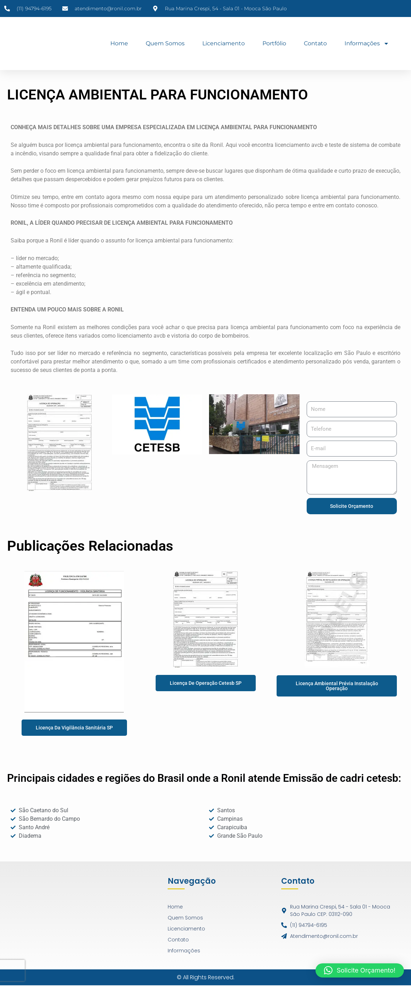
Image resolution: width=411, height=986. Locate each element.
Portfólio (274, 43)
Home (119, 43)
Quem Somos (165, 43)
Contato (315, 43)
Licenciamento (223, 43)
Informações (367, 43)
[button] (360, 970)
